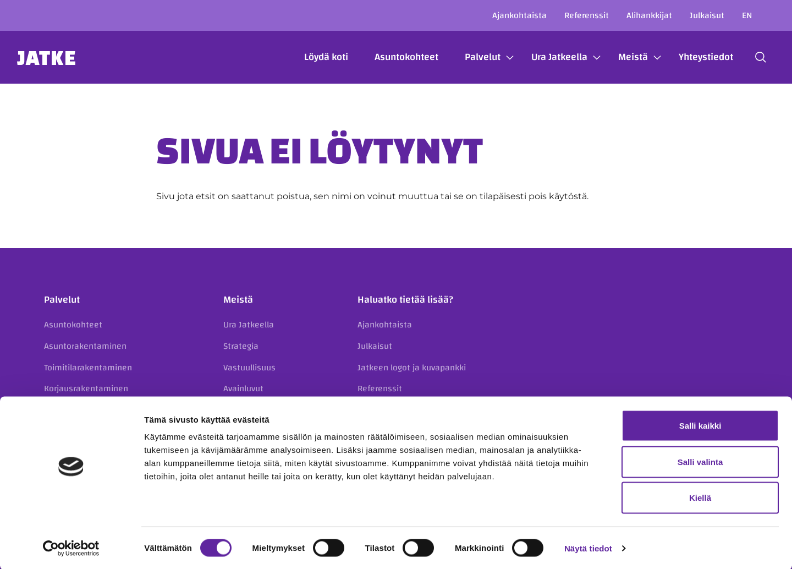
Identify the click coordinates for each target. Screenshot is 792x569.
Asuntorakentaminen (85, 346)
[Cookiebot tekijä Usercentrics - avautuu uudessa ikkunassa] (71, 547)
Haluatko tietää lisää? (405, 299)
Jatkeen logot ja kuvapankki (412, 367)
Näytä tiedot (588, 547)
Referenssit (586, 15)
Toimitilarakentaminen (88, 367)
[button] (747, 57)
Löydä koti (312, 57)
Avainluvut (243, 388)
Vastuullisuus (249, 367)
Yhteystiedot (692, 57)
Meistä (619, 57)
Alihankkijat (649, 15)
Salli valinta (700, 461)
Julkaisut (707, 15)
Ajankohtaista (519, 15)
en (747, 15)
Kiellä (700, 496)
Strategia (240, 346)
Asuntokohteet (393, 57)
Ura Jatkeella (546, 57)
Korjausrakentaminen (86, 388)
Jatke (60, 57)
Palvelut (469, 57)
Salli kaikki (700, 424)
